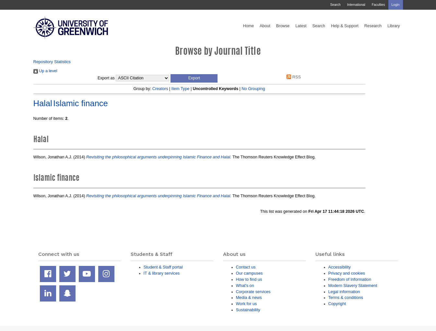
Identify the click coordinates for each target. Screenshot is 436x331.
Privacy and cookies (346, 273)
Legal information (344, 291)
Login (396, 4)
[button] (194, 78)
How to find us (249, 279)
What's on (245, 285)
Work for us (246, 303)
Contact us (246, 267)
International (356, 4)
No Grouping (253, 88)
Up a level (45, 70)
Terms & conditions (345, 297)
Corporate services (253, 291)
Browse (283, 26)
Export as (106, 78)
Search (335, 4)
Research (373, 26)
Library (393, 26)
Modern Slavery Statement (352, 285)
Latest (300, 26)
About (265, 26)
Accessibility (339, 267)
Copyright (337, 303)
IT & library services (162, 273)
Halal (42, 103)
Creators (160, 88)
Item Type (180, 88)
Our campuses (249, 273)
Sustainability (248, 309)
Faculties (378, 4)
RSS (293, 76)
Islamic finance (80, 103)
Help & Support (345, 26)
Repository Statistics (52, 61)
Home (248, 26)
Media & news (249, 297)
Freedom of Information (349, 279)
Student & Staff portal (163, 267)
